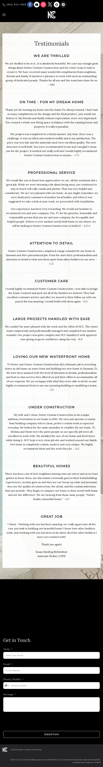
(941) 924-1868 (14, 4)
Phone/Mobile (12, 679)
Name (6, 649)
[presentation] (28, 721)
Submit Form (51, 734)
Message (8, 694)
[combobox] (6, 685)
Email (6, 664)
